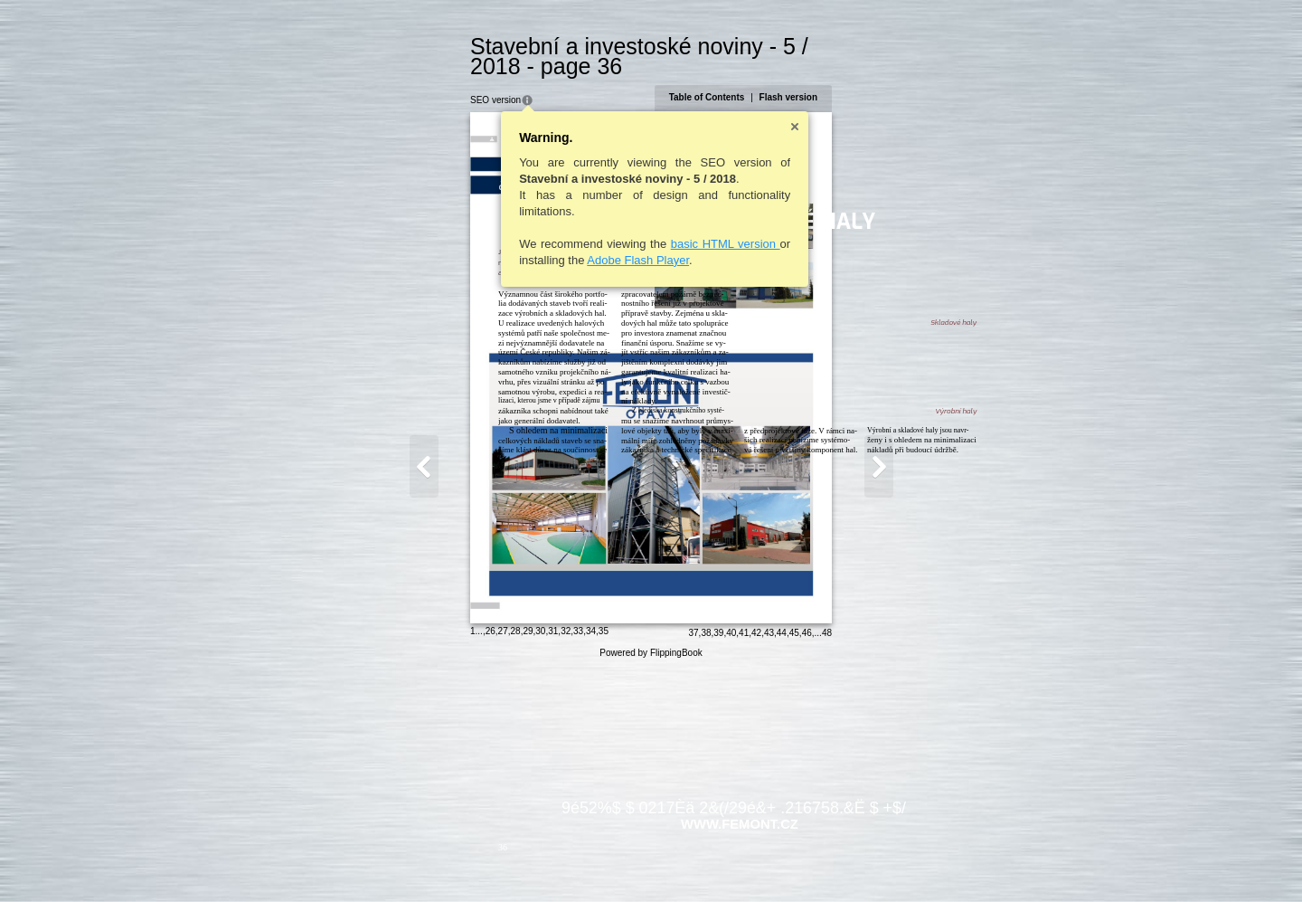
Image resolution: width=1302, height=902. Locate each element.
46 (895, 863)
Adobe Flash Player (550, 240)
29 (440, 861)
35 (515, 861)
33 (490, 861)
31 (465, 861)
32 (478, 861)
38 (794, 863)
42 (845, 863)
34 (502, 861)
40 (820, 863)
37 (782, 863)
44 (869, 863)
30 (453, 861)
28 (427, 861)
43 (857, 863)
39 (807, 863)
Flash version (876, 77)
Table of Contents (795, 77)
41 (832, 863)
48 (915, 863)
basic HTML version (637, 224)
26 (402, 861)
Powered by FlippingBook (650, 883)
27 (415, 861)
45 (882, 863)
